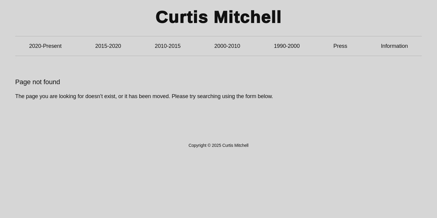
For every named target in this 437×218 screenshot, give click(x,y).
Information (394, 46)
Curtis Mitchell (218, 17)
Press (340, 46)
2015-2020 (108, 46)
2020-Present (45, 46)
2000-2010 (227, 46)
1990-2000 (287, 46)
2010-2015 (168, 46)
